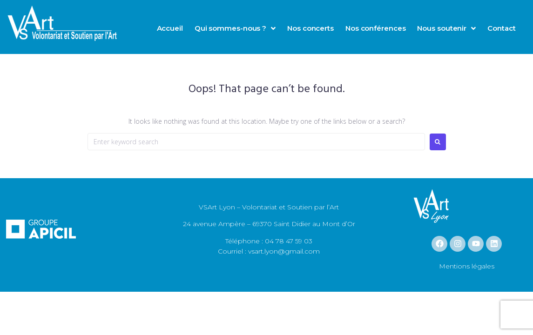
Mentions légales (466, 266)
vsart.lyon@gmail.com (283, 251)
